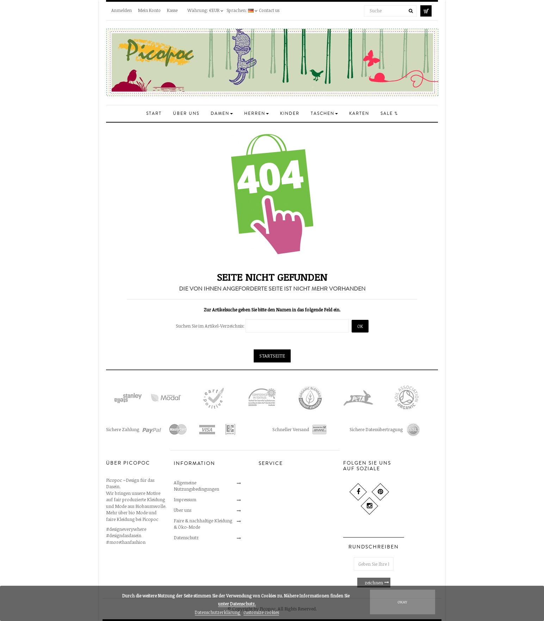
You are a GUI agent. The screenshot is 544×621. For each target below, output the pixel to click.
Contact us (269, 10)
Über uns (182, 510)
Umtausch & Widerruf (281, 493)
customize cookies (261, 612)
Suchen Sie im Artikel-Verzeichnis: (210, 326)
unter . (237, 604)
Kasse (172, 10)
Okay (402, 601)
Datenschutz (186, 537)
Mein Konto (149, 10)
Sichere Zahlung (275, 504)
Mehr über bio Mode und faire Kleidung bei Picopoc (132, 515)
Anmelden (121, 10)
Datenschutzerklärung (218, 612)
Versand (267, 514)
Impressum (185, 499)
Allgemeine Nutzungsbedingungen (196, 485)
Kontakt (267, 482)
